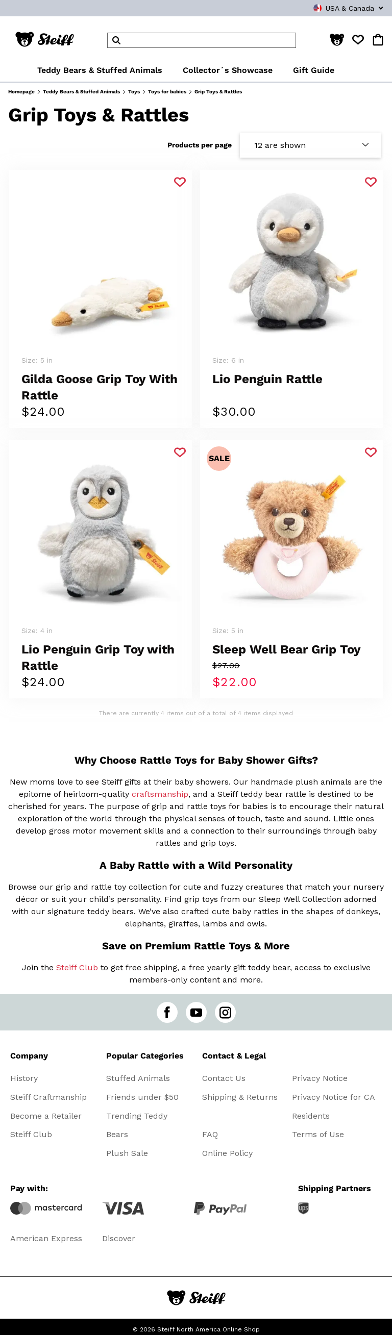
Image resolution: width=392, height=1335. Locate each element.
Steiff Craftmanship (48, 1097)
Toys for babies (167, 91)
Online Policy (227, 1153)
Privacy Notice (320, 1078)
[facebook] (167, 1012)
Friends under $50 (142, 1097)
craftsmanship (160, 794)
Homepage (21, 91)
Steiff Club (78, 967)
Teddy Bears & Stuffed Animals (81, 91)
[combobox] (328, 8)
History (24, 1078)
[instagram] (225, 1012)
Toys (134, 91)
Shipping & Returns (240, 1097)
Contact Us (224, 1078)
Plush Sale (127, 1153)
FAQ (210, 1134)
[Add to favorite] (180, 182)
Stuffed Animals (138, 1078)
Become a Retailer (46, 1116)
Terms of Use (318, 1134)
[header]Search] (201, 40)
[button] (337, 40)
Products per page (199, 145)
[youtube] (196, 1012)
